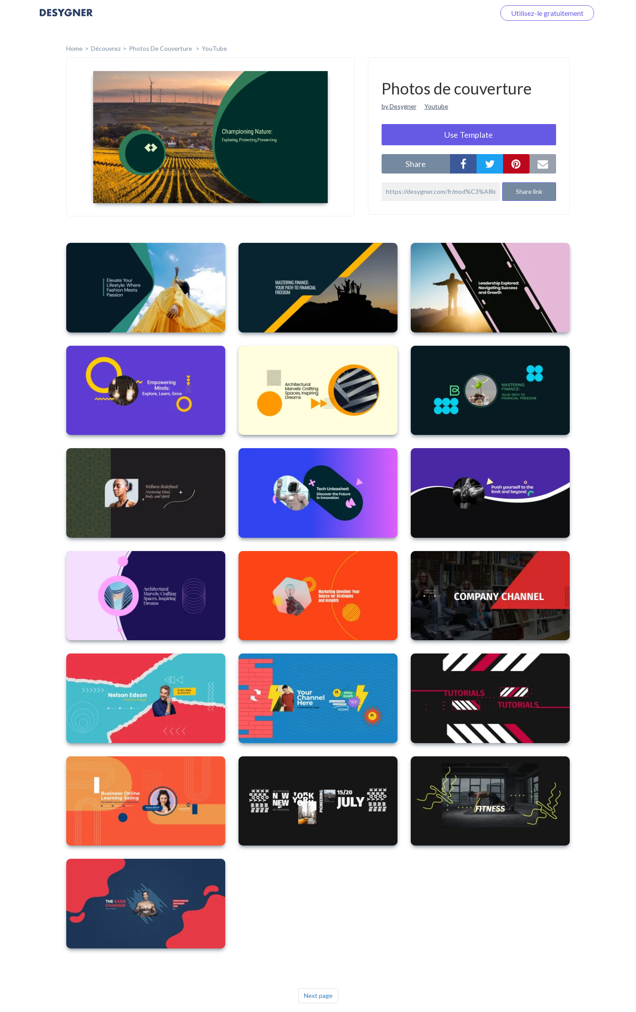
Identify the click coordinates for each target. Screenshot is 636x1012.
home (74, 48)
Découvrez (106, 48)
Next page (318, 995)
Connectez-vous (460, 13)
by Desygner (399, 106)
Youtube (436, 106)
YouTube (214, 48)
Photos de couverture (161, 48)
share (415, 164)
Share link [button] (529, 191)
